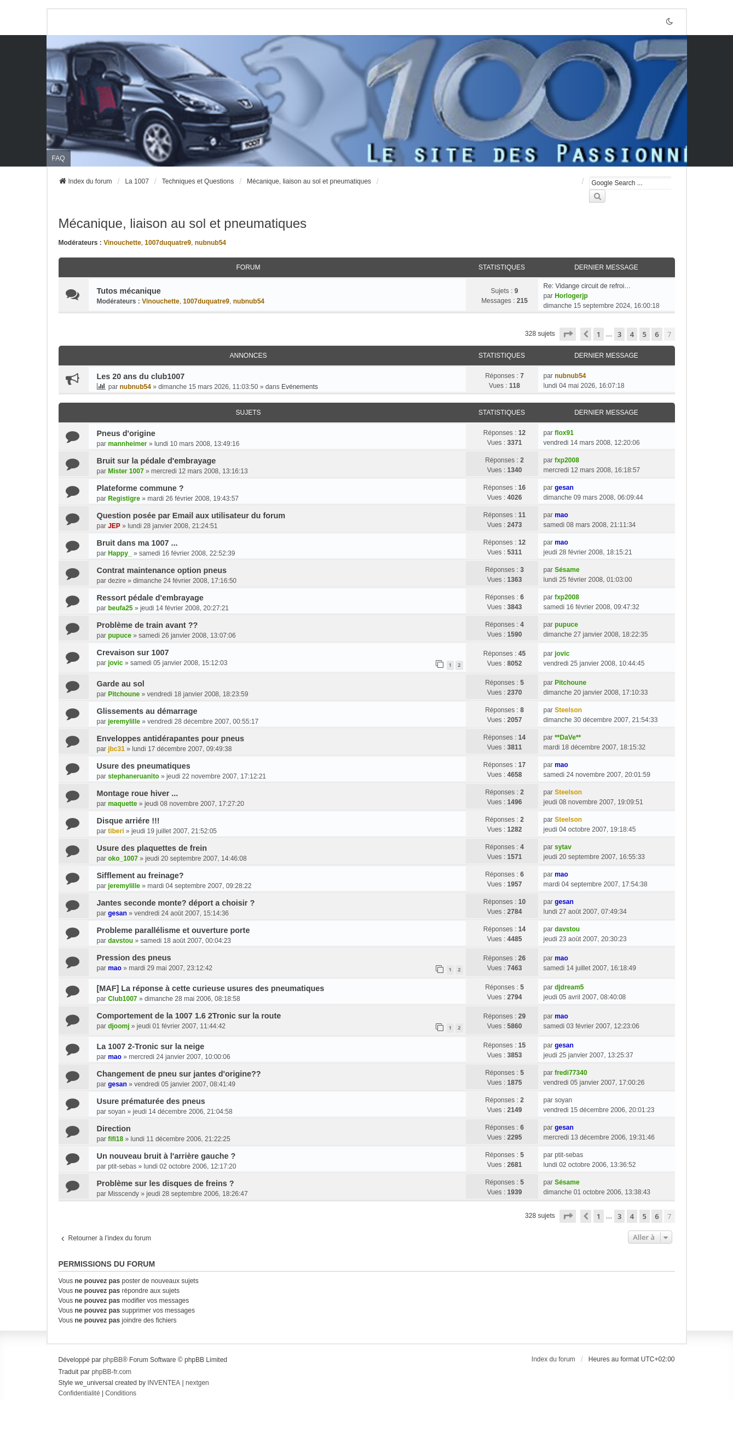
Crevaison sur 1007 (133, 652)
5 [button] (645, 334)
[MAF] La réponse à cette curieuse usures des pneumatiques (211, 988)
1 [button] (599, 334)
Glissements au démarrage (147, 711)
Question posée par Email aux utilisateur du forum (191, 515)
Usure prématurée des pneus (151, 1101)
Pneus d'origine (126, 433)
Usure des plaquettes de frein (152, 848)
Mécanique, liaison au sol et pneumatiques (183, 223)
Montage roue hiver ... (137, 793)
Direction (114, 1128)
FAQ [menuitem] (58, 158)
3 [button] (619, 334)
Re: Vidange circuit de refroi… (587, 286)
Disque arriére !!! (128, 820)
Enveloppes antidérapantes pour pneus (170, 738)
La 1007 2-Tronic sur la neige (151, 1046)
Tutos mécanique (129, 291)
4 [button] (632, 334)
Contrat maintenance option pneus (162, 570)
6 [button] (657, 334)
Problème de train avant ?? (147, 625)
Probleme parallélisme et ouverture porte (173, 930)
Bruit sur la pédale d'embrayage (156, 460)
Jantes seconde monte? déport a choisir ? (176, 902)
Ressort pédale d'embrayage (150, 597)
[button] (567, 334)
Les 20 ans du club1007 (141, 376)
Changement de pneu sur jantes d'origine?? (179, 1073)
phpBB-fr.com (111, 1372)
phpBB (113, 1360)
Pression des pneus (134, 957)
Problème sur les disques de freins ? (165, 1183)
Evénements (299, 387)
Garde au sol (121, 683)
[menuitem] (79, 1394)
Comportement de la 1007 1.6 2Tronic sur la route (189, 1015)
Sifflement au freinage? (140, 875)
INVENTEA (163, 1383)
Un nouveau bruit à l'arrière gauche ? (166, 1156)
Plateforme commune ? (140, 488)
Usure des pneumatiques (144, 766)
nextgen (197, 1383)
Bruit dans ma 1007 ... (137, 543)
